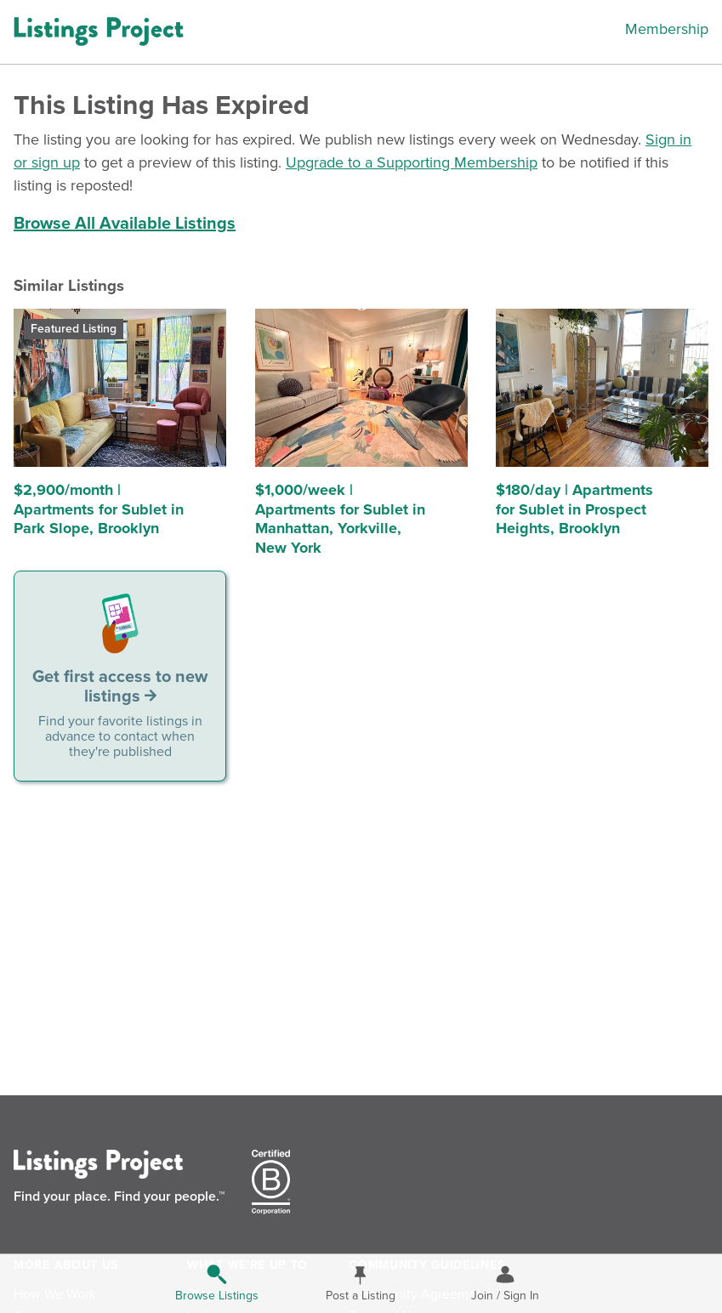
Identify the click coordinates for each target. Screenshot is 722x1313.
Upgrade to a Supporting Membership (411, 162)
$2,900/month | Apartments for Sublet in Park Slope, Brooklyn (99, 508)
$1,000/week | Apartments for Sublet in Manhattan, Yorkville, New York (340, 518)
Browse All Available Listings (125, 223)
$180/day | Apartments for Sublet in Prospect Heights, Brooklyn (574, 508)
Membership (666, 29)
